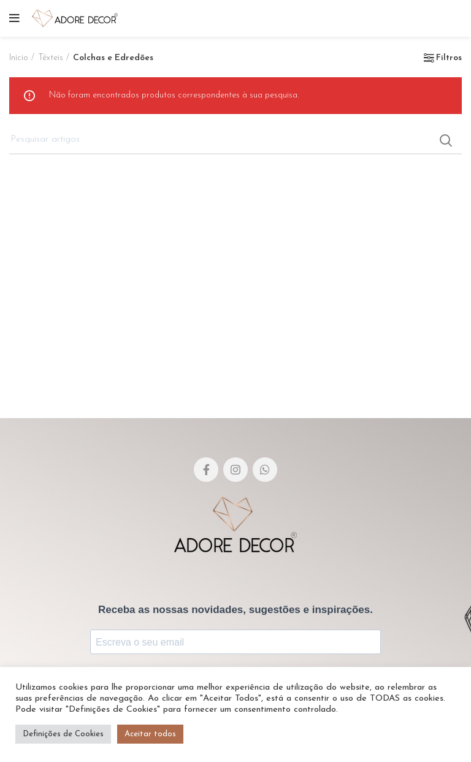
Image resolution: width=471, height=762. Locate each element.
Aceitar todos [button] (150, 734)
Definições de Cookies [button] (63, 734)
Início (18, 58)
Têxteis (50, 58)
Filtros (449, 58)
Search (445, 140)
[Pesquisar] (235, 140)
